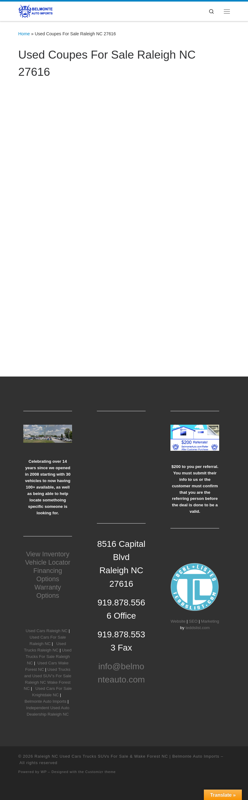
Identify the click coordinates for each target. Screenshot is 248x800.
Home (24, 33)
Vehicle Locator (48, 562)
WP (44, 772)
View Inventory (47, 554)
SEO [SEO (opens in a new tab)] (193, 621)
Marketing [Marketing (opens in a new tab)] (210, 621)
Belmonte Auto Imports (46, 701)
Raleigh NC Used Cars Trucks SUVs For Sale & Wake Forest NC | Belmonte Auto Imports (127, 756)
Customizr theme (100, 772)
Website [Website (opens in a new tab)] (178, 621)
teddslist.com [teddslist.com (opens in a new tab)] (197, 627)
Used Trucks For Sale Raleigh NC (49, 656)
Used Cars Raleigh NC (47, 630)
